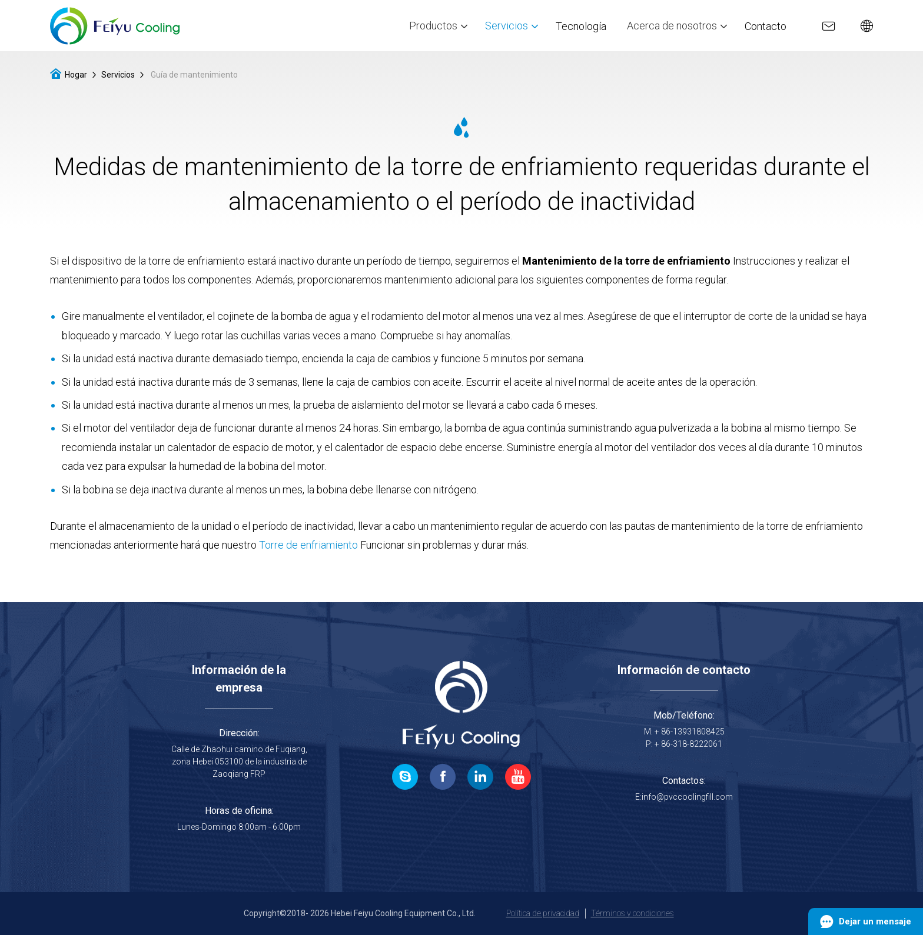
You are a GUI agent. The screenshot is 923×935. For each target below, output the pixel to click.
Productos (438, 25)
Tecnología (581, 25)
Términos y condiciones (632, 913)
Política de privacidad (542, 913)
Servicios (511, 25)
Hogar (76, 74)
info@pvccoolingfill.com (687, 797)
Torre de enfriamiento (308, 545)
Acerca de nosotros (677, 25)
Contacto (765, 25)
